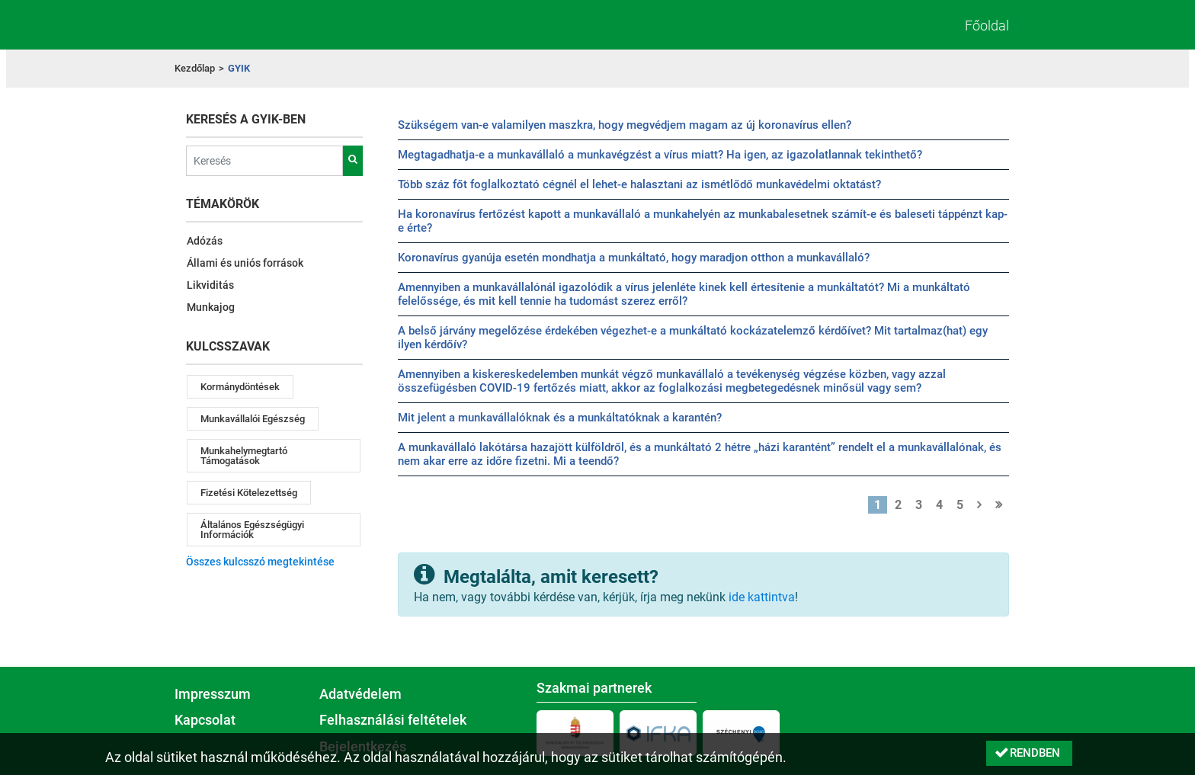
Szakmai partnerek (594, 688)
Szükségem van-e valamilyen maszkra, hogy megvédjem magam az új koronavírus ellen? (624, 125)
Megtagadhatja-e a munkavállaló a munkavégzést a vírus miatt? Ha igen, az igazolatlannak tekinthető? (660, 155)
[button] (1029, 753)
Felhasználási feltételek (392, 720)
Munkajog (211, 307)
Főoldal (987, 26)
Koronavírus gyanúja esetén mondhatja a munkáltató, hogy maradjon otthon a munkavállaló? (634, 257)
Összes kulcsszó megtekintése (260, 562)
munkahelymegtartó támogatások (243, 455)
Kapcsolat (205, 720)
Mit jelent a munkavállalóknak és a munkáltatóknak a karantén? (560, 417)
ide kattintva (762, 597)
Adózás (205, 241)
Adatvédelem (360, 694)
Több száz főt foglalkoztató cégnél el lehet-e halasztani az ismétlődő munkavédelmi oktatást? (639, 184)
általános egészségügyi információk (252, 529)
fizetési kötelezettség (248, 492)
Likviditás (210, 285)
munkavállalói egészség (252, 418)
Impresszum (213, 694)
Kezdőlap (195, 68)
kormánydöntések (240, 386)
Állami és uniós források (245, 263)
